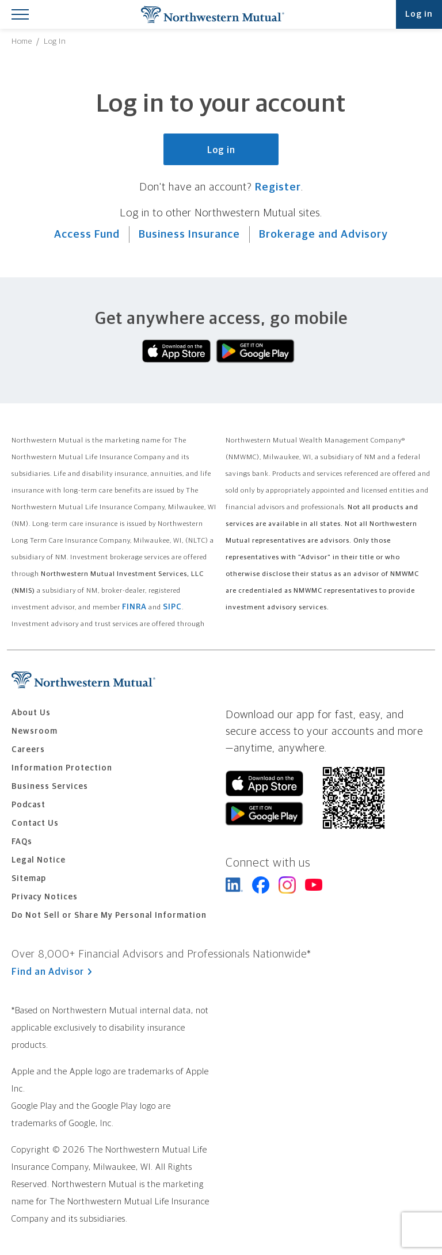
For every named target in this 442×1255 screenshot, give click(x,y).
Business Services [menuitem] (50, 787)
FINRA (134, 607)
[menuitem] (22, 42)
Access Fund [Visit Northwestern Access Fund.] (87, 234)
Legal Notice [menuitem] (39, 860)
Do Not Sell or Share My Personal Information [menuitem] (109, 915)
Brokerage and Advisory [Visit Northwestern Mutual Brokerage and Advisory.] (323, 234)
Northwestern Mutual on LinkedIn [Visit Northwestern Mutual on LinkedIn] (234, 885)
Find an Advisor (52, 971)
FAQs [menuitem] (22, 842)
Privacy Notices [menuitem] (45, 897)
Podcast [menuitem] (28, 805)
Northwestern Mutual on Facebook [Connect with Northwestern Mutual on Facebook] (260, 885)
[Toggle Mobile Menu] (20, 14)
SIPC (172, 607)
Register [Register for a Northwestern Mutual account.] (278, 187)
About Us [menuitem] (31, 713)
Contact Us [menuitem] (35, 823)
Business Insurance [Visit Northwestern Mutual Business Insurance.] (189, 234)
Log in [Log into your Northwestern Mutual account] (419, 14)
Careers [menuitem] (28, 750)
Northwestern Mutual (212, 14)
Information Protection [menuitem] (62, 768)
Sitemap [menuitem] (29, 879)
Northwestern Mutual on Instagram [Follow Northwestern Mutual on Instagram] (287, 885)
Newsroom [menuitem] (35, 731)
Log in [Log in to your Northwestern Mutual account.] (221, 150)
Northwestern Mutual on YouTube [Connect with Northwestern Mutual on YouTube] (313, 885)
